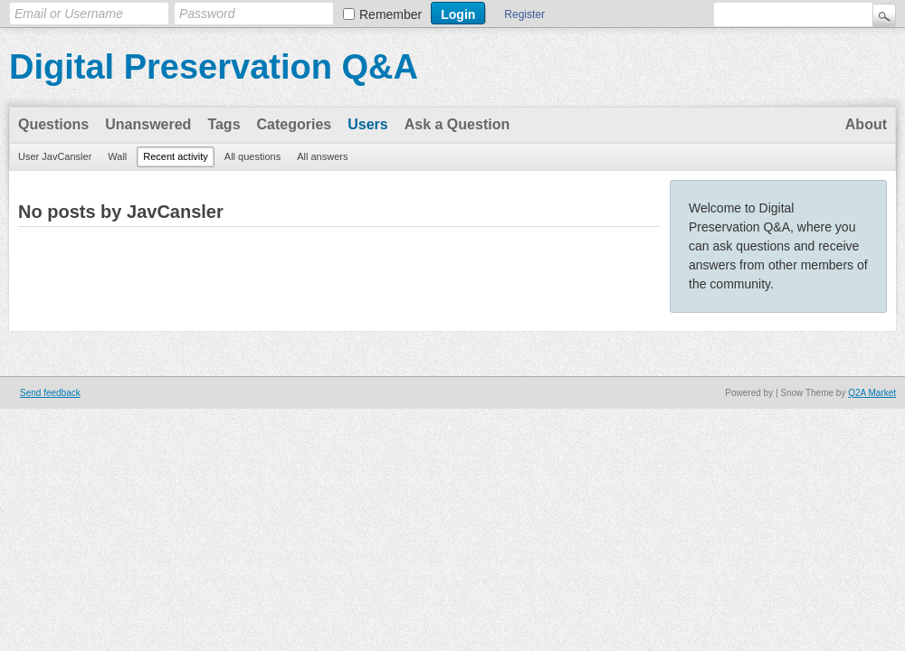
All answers (322, 156)
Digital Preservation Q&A (213, 67)
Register (524, 14)
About (866, 124)
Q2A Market (872, 393)
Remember (390, 14)
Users (367, 124)
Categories (294, 124)
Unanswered (148, 124)
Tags (223, 124)
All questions (252, 156)
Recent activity (175, 156)
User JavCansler (54, 156)
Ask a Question (457, 124)
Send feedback (50, 393)
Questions (53, 124)
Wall (117, 156)
